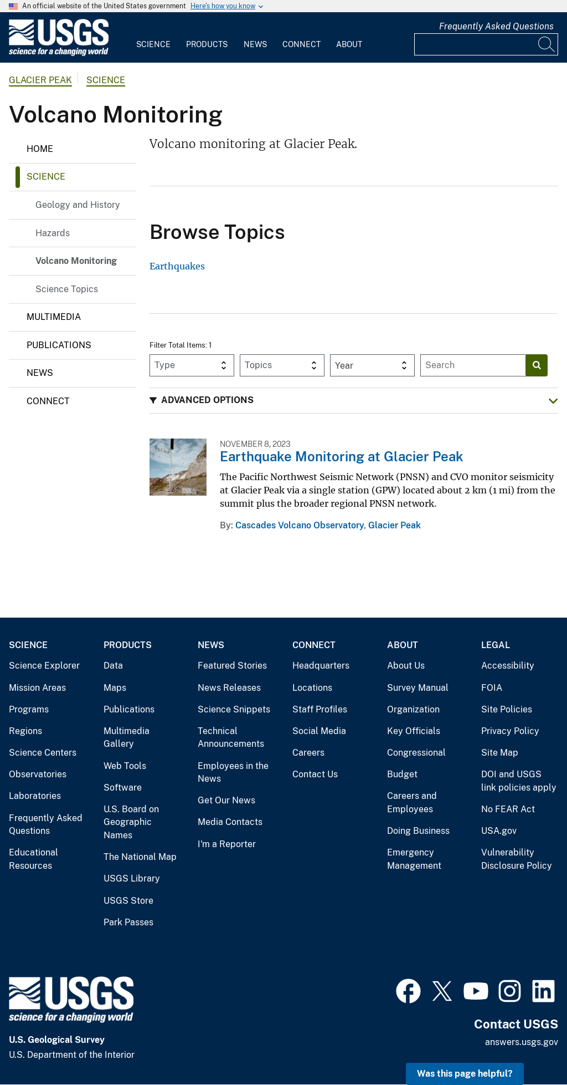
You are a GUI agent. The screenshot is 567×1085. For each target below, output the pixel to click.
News (255, 44)
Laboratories (35, 796)
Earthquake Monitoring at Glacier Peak (341, 456)
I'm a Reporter (227, 844)
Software (123, 787)
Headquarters (320, 665)
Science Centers (42, 752)
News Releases (229, 687)
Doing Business (418, 831)
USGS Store (128, 900)
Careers (308, 752)
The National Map (140, 857)
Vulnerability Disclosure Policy (516, 859)
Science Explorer (44, 665)
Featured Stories (232, 665)
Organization (413, 709)
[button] (354, 401)
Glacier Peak (40, 80)
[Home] (59, 53)
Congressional (416, 752)
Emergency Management (414, 859)
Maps (115, 687)
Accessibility (507, 665)
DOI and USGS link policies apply (518, 781)
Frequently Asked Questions (496, 26)
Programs (29, 709)
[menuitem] (153, 38)
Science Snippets (234, 709)
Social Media (319, 731)
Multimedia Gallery (127, 738)
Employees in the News (233, 773)
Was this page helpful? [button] (465, 1073)
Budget (402, 774)
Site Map (499, 752)
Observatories (37, 774)
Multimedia (54, 317)
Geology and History (77, 205)
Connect (301, 44)
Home (40, 149)
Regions (25, 731)
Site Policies (506, 709)
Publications (59, 345)
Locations (312, 687)
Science (153, 44)
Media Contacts (230, 822)
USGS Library (132, 878)
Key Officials (413, 731)
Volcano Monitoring (76, 261)
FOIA (491, 687)
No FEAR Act (508, 809)
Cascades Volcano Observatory (299, 525)
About (349, 44)
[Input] (486, 44)
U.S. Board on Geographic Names (131, 822)
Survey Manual (418, 687)
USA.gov (499, 831)
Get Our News (226, 800)
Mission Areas (37, 687)
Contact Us (315, 774)
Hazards (52, 233)
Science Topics (66, 289)
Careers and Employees (412, 802)
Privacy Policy (510, 731)
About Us (406, 665)
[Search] (547, 44)
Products (207, 44)
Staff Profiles (319, 709)
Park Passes (128, 922)
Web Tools (125, 766)
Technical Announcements (231, 738)
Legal (495, 645)
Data (113, 665)
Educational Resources (33, 859)
